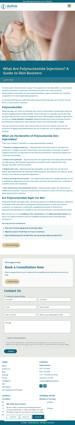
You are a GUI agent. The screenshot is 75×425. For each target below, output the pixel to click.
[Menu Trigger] (69, 6)
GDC (3, 384)
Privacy (4, 378)
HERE (67, 344)
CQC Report (6, 387)
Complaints (6, 381)
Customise (12, 417)
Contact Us (6, 369)
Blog (3, 372)
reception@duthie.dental (49, 381)
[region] (25, 411)
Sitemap (5, 375)
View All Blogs (12, 245)
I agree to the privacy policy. (16, 338)
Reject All (26, 417)
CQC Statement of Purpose (12, 390)
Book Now (13, 283)
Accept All (38, 417)
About (4, 366)
